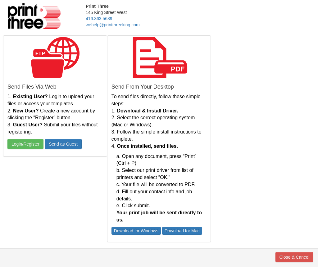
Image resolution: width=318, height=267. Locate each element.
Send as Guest (63, 144)
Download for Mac (182, 230)
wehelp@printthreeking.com (113, 24)
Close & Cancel (294, 257)
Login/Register (25, 144)
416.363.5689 (99, 18)
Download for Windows (136, 230)
